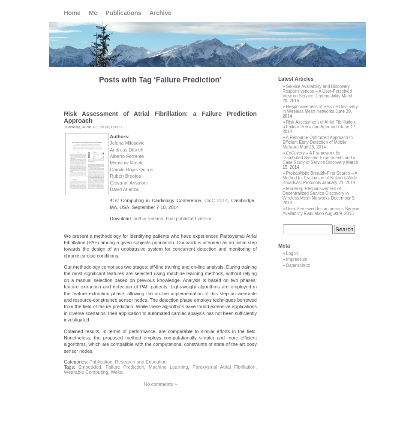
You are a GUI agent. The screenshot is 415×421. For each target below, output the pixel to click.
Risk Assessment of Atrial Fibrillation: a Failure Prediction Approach (319, 124)
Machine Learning (168, 367)
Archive (160, 12)
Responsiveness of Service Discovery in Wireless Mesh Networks (320, 109)
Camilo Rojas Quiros (131, 169)
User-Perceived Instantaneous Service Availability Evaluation (321, 211)
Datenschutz (298, 265)
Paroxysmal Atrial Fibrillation (224, 367)
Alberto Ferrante (127, 156)
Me (93, 12)
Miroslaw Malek (126, 162)
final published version (189, 218)
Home (72, 12)
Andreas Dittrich (126, 149)
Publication (100, 361)
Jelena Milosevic (127, 142)
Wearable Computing (86, 372)
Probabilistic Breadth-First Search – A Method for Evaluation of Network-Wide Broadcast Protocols (320, 178)
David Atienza (124, 189)
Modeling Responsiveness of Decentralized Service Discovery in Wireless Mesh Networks (316, 193)
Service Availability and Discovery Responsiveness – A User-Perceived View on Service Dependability (317, 91)
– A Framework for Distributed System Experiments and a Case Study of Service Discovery (319, 158)
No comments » (160, 384)
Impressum (296, 259)
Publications (123, 12)
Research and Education (140, 361)
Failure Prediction (124, 367)
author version (148, 218)
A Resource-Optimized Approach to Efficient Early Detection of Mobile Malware (318, 142)
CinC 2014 (216, 200)
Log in (292, 253)
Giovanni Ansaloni (128, 182)
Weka (117, 372)
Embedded (89, 367)
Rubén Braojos (125, 176)
